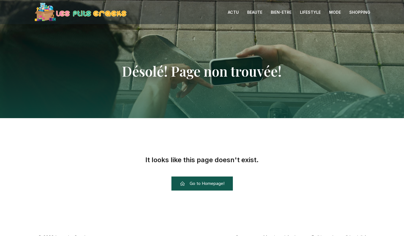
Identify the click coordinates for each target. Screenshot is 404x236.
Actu (233, 12)
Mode (335, 12)
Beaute (254, 12)
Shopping (359, 12)
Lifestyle (310, 12)
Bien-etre (281, 12)
